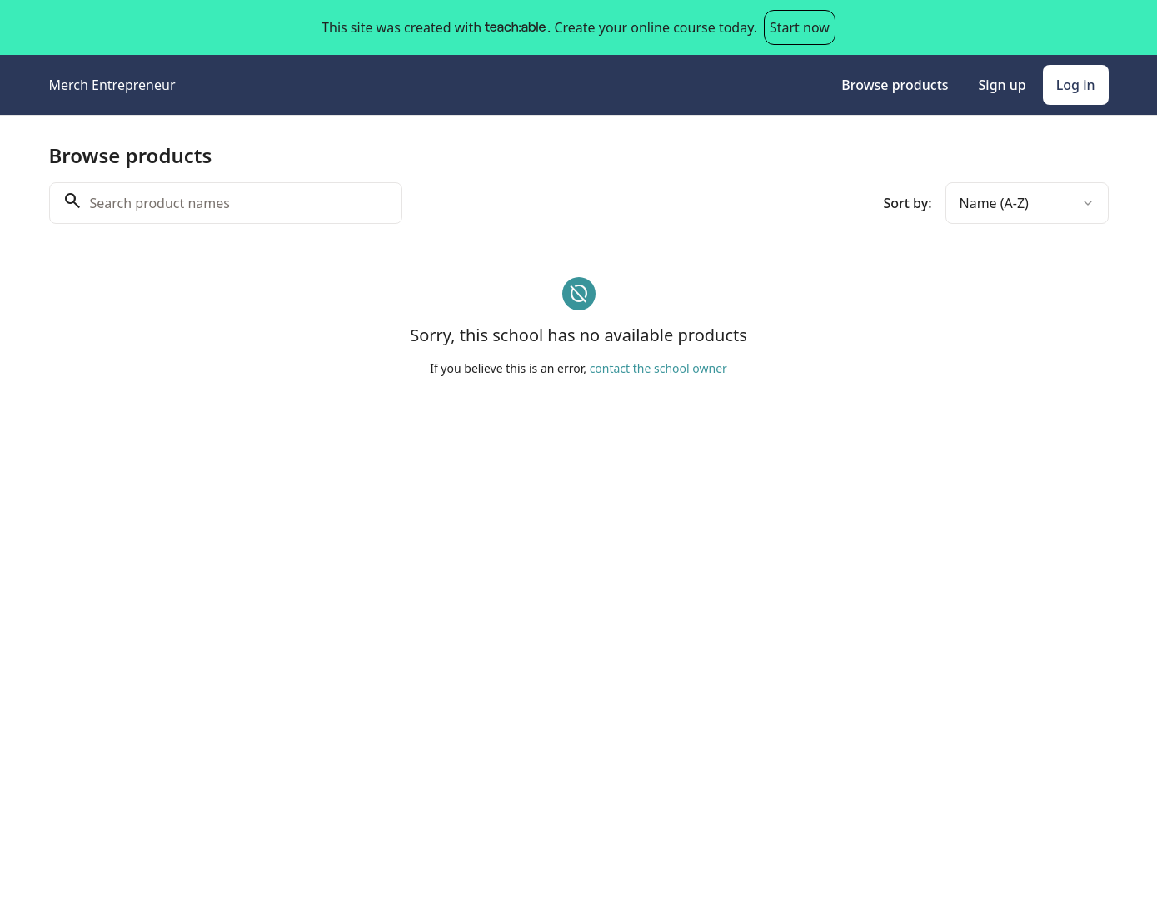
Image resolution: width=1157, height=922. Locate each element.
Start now (800, 27)
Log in (1075, 85)
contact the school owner (658, 368)
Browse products (894, 85)
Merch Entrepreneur (112, 85)
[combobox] (1027, 203)
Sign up (1002, 85)
